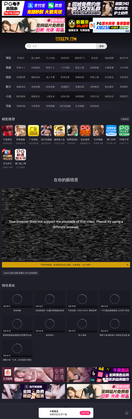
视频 (8, 67)
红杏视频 (79, 105)
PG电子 (21, 57)
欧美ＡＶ (50, 67)
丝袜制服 (94, 67)
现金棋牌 (109, 57)
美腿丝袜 (79, 86)
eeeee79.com (66, 39)
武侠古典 (65, 96)
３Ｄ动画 (65, 67)
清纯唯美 (94, 86)
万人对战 (50, 57)
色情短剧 (94, 105)
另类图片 (124, 86)
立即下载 (85, 413)
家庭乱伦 (35, 96)
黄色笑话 (109, 96)
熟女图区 (109, 86)
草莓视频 (50, 105)
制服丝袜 (79, 77)
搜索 (101, 46)
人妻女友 (50, 96)
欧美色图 (50, 86)
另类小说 (94, 96)
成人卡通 (50, 77)
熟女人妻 (79, 67)
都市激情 (21, 96)
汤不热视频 (65, 105)
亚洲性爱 (21, 77)
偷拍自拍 (35, 77)
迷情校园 (79, 96)
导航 (8, 106)
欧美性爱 (65, 77)
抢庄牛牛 (124, 57)
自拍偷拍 (35, 67)
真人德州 (35, 57)
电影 (8, 77)
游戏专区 (65, 57)
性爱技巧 (124, 96)
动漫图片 (65, 86)
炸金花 (94, 57)
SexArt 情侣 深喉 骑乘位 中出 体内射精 (20, 273)
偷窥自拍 (21, 86)
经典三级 (94, 77)
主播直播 (109, 67)
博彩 (8, 58)
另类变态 (124, 77)
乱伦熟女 (109, 77)
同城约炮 (21, 105)
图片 (8, 87)
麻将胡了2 (80, 57)
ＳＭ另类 (124, 67)
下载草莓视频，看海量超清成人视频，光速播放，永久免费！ (84, 264)
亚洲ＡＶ (21, 67)
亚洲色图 (35, 86)
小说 (8, 96)
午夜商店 (35, 105)
